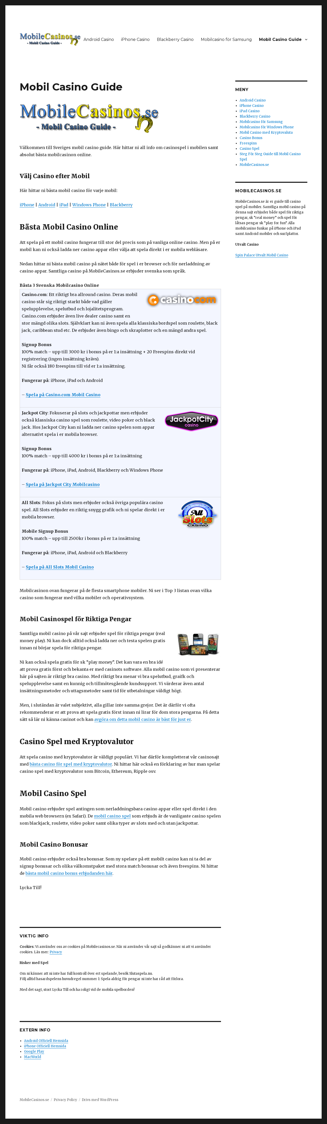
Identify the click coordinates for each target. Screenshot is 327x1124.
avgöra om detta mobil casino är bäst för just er (142, 719)
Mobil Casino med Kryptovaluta (266, 132)
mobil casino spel (112, 816)
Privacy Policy (65, 1100)
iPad (63, 204)
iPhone (27, 204)
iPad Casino (250, 111)
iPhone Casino (135, 39)
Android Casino (99, 39)
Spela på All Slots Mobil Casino (60, 567)
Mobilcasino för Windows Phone (267, 127)
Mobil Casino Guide (280, 39)
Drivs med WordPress (100, 1100)
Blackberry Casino (175, 39)
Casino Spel (249, 148)
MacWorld (32, 1057)
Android (46, 204)
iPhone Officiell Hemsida (45, 1046)
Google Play (34, 1051)
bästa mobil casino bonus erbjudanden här (69, 873)
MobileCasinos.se (254, 165)
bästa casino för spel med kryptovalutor (71, 764)
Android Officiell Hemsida (46, 1041)
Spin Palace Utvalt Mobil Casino (261, 255)
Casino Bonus (251, 138)
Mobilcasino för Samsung (226, 39)
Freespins (248, 143)
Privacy (56, 952)
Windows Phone (89, 204)
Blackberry (121, 204)
